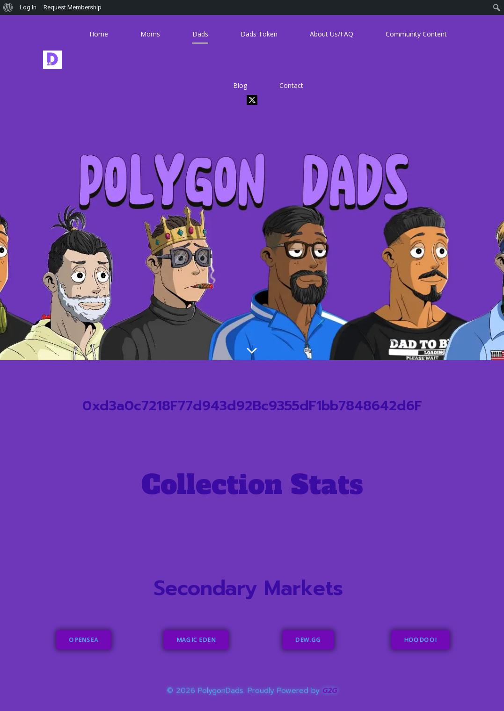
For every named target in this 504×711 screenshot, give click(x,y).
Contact (291, 85)
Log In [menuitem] (28, 7)
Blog (240, 85)
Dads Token (259, 33)
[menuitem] (8, 7)
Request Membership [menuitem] (73, 7)
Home (98, 33)
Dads (200, 33)
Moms (150, 33)
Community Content (416, 33)
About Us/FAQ (331, 33)
